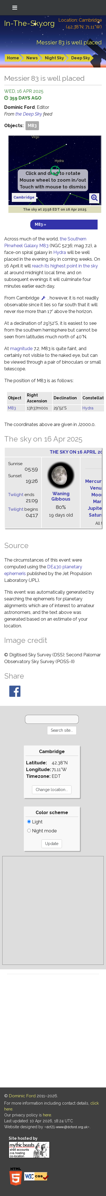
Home (13, 58)
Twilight (15, 494)
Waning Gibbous (60, 496)
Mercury (94, 481)
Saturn (96, 515)
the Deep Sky (29, 114)
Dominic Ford (22, 1095)
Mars (98, 501)
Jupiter (96, 508)
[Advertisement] (53, 910)
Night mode (42, 831)
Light (35, 822)
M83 (32, 125)
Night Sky (54, 58)
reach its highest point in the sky (65, 266)
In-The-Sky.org (29, 23)
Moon (97, 494)
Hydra (59, 252)
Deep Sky (80, 58)
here (47, 1115)
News (32, 58)
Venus (97, 488)
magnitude (21, 348)
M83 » (40, 224)
